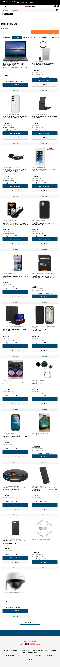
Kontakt (30, 659)
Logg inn (56, 2)
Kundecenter (24, 2)
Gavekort (31, 2)
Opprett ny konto (51, 2)
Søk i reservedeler (43, 2)
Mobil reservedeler (43, 37)
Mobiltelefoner (6, 37)
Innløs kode (37, 2)
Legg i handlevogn (44, 80)
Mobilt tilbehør (16, 37)
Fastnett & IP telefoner (29, 37)
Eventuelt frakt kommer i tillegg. (8, 78)
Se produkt (15, 84)
